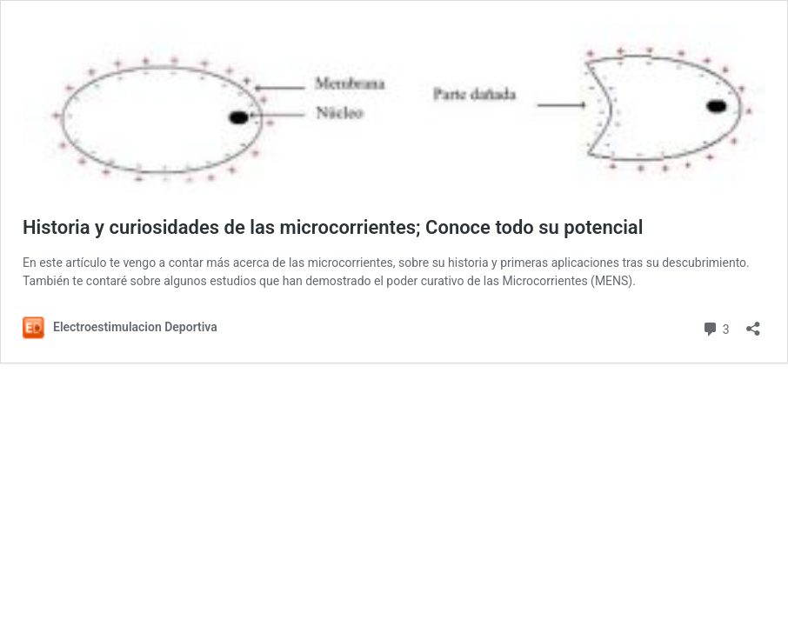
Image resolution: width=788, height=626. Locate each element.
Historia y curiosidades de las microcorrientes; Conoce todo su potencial (333, 227)
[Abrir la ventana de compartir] (753, 323)
